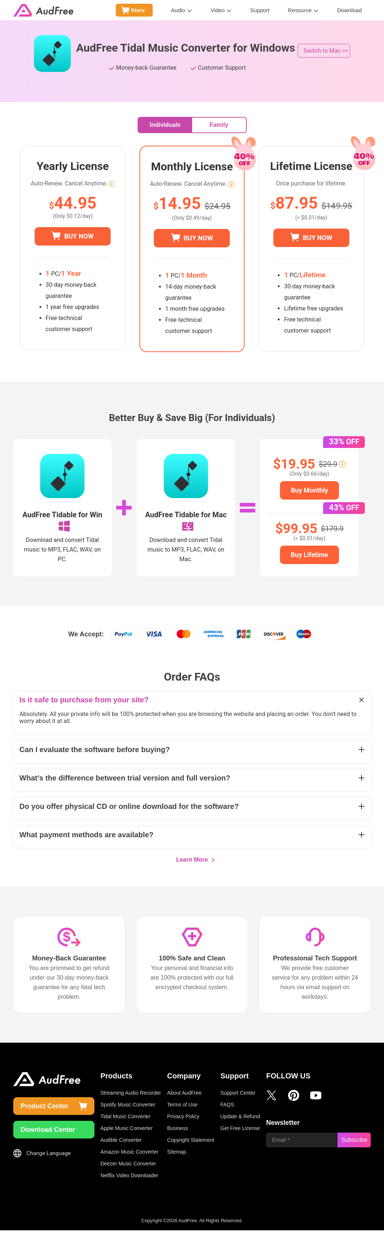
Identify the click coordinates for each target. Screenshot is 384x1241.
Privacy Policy (183, 1127)
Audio (178, 10)
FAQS (227, 1115)
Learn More (192, 870)
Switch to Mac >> (326, 50)
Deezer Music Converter (128, 1174)
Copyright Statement (190, 1150)
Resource (300, 10)
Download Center (48, 1140)
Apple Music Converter (126, 1138)
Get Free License (240, 1138)
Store (138, 10)
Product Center (45, 1116)
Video (218, 10)
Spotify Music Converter (127, 1115)
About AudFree (184, 1103)
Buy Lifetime (309, 555)
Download (349, 10)
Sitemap (176, 1162)
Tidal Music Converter (125, 1127)
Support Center (237, 1103)
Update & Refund (240, 1127)
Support (260, 10)
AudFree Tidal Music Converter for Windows (185, 47)
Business (177, 1138)
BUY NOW (79, 236)
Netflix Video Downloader (129, 1186)
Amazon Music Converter (129, 1162)
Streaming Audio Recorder (130, 1103)
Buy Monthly (309, 490)
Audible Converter (121, 1150)
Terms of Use (182, 1115)
